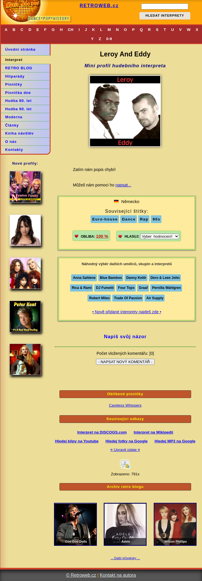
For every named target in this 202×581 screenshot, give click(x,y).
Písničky (13, 84)
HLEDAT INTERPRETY (164, 15)
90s (156, 219)
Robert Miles (99, 298)
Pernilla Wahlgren (166, 288)
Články (12, 125)
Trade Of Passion (128, 298)
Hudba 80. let (18, 101)
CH (70, 29)
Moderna (13, 117)
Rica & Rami (82, 288)
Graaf (143, 288)
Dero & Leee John (165, 278)
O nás (11, 141)
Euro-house (105, 219)
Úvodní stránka (20, 49)
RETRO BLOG (18, 68)
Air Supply (154, 298)
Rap (144, 219)
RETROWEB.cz (99, 5)
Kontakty (14, 149)
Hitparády (15, 76)
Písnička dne (18, 92)
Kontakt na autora (118, 575)
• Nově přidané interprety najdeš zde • (126, 312)
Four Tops (126, 288)
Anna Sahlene (84, 278)
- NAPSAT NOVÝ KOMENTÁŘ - (125, 362)
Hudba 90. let (18, 109)
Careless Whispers (125, 405)
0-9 (109, 39)
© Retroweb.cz (81, 575)
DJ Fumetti (105, 288)
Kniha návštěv (19, 133)
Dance (129, 219)
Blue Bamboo (111, 278)
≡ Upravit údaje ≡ (125, 450)
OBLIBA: (94, 236)
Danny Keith (136, 278)
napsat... (123, 185)
